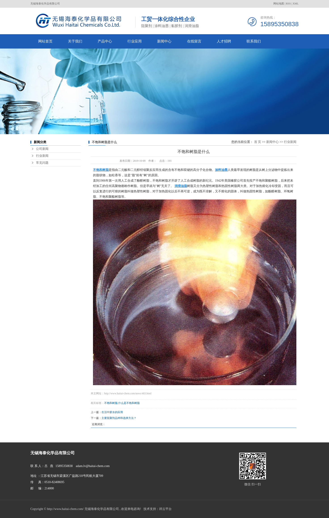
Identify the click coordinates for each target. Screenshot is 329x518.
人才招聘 (224, 41)
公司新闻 (42, 149)
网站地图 (278, 3)
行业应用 (134, 41)
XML (296, 3)
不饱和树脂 (111, 403)
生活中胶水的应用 (112, 412)
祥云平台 (165, 509)
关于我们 (75, 41)
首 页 (257, 142)
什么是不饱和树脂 (129, 403)
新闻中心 (164, 41)
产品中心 (105, 41)
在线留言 (194, 41)
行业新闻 (42, 155)
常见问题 (42, 162)
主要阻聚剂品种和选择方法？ (118, 418)
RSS (288, 3)
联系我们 (254, 41)
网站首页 (45, 41)
